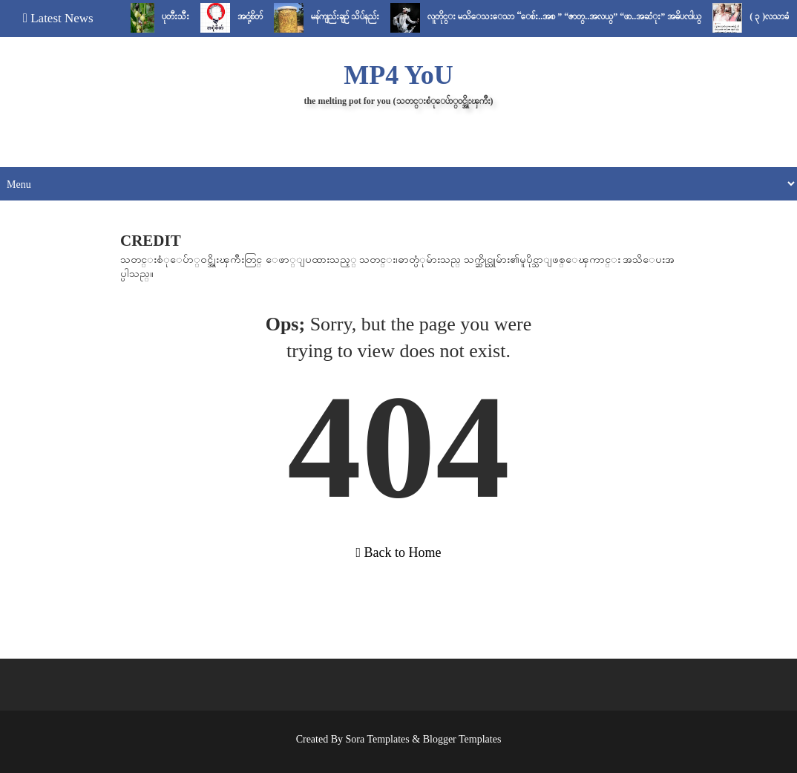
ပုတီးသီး (180, 16)
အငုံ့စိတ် (255, 16)
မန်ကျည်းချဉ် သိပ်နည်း (350, 16)
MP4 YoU (398, 75)
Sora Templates (378, 739)
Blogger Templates (462, 739)
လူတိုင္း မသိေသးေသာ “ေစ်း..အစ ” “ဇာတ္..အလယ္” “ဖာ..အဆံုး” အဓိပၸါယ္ (569, 16)
